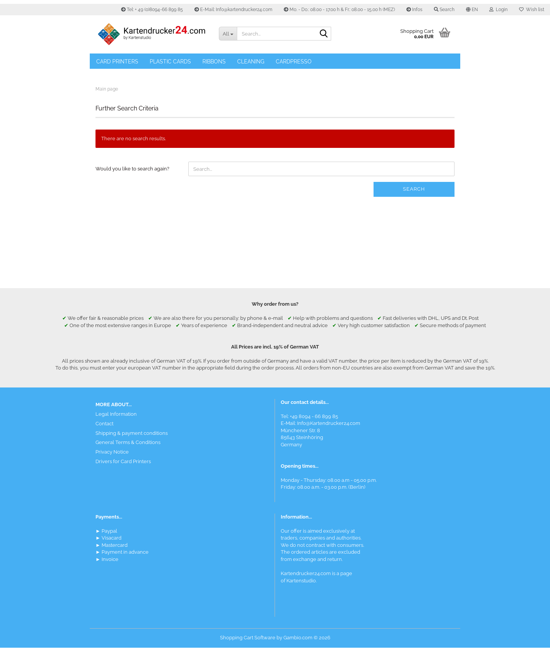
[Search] (324, 34)
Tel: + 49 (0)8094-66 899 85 (152, 9)
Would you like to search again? (132, 171)
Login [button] (498, 9)
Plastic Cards (170, 61)
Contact (104, 426)
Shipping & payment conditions (131, 435)
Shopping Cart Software (247, 640)
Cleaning (250, 61)
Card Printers (117, 61)
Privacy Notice (112, 454)
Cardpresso (294, 61)
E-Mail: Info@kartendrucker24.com (233, 9)
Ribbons (214, 61)
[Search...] (227, 34)
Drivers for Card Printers (123, 464)
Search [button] (444, 9)
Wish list (531, 9)
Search (414, 192)
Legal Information (116, 416)
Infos (414, 9)
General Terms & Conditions (127, 445)
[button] (472, 9)
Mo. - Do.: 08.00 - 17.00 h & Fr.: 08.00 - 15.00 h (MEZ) (339, 9)
